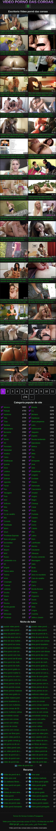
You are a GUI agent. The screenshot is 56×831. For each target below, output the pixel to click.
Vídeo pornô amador (12, 799)
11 (52, 391)
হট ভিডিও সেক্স (35, 821)
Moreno (7, 407)
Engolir (6, 568)
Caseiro (35, 518)
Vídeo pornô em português (13, 785)
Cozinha (35, 614)
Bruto (34, 568)
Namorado (36, 486)
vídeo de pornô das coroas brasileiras (41, 762)
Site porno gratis (38, 792)
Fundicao (7, 617)
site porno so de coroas (13, 744)
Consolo (7, 521)
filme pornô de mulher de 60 (13, 662)
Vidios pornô (9, 796)
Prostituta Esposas (11, 536)
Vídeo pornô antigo (39, 799)
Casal (34, 507)
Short (6, 532)
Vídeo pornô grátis (39, 785)
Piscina (7, 603)
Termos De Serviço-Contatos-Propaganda (28, 816)
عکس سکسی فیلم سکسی (28, 824)
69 (5, 564)
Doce (6, 468)
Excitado (35, 479)
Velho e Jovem (37, 617)
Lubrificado (36, 543)
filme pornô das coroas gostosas (41, 655)
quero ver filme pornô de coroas (13, 733)
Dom (33, 539)
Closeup (35, 503)
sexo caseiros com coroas (41, 737)
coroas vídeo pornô (39, 630)
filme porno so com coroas (13, 676)
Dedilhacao (8, 461)
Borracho (7, 432)
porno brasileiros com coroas (13, 701)
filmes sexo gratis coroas (13, 694)
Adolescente (36, 429)
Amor (6, 578)
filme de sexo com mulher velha (13, 637)
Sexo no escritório (39, 575)
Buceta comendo (38, 557)
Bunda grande (9, 607)
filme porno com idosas (41, 651)
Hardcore (7, 414)
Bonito (6, 439)
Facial (6, 486)
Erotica (34, 571)
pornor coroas (37, 723)
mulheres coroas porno (41, 698)
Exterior (7, 479)
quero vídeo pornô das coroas (13, 737)
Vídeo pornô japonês (40, 796)
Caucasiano (36, 489)
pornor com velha (38, 719)
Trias (6, 422)
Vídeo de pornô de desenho (13, 775)
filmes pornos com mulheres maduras (41, 684)
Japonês (7, 482)
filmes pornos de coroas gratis (41, 687)
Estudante (36, 550)
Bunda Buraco (37, 589)
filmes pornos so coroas (41, 691)
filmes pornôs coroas (12, 687)
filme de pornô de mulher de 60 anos (41, 634)
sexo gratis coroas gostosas (13, 741)
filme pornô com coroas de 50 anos (41, 648)
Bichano (35, 414)
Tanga (34, 521)
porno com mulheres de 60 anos (13, 705)
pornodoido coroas (11, 716)
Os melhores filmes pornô (13, 782)
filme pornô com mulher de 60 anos (13, 655)
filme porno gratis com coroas (41, 666)
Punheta (35, 514)
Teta (5, 418)
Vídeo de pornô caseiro (13, 803)
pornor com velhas (11, 723)
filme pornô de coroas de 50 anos (41, 659)
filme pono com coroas (41, 641)
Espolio (34, 436)
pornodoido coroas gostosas (41, 716)
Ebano (6, 596)
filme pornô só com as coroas (41, 673)
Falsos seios (9, 571)
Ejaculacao (36, 443)
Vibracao (35, 553)
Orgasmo (35, 596)
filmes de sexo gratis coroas (41, 676)
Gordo (34, 600)
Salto (34, 564)
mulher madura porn (12, 698)
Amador (35, 493)
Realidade (8, 525)
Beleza (34, 446)
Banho (34, 582)
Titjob (6, 600)
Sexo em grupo (10, 539)
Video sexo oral (10, 778)
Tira (33, 450)
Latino (34, 536)
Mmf (5, 553)
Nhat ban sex (45, 821)
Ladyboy (7, 589)
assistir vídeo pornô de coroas (41, 627)
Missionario (8, 429)
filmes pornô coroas (39, 680)
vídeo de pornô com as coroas (41, 755)
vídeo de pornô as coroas (13, 755)
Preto (6, 511)
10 (46, 391)
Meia (33, 454)
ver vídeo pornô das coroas (41, 748)
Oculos (6, 593)
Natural (7, 475)
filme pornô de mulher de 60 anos (41, 662)
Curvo (34, 525)
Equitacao (35, 418)
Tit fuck (6, 546)
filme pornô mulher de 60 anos (13, 673)
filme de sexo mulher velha (13, 641)
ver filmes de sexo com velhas (41, 744)
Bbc (5, 518)
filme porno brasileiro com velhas (13, 648)
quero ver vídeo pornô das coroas (41, 733)
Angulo (34, 496)
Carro (34, 585)
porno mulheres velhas (13, 712)
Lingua (34, 610)
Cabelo (34, 528)
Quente (7, 464)
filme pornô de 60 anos (13, 659)
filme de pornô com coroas (13, 634)
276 (25, 397)
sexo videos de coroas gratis (41, 741)
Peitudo (7, 411)
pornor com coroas (11, 719)
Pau (5, 489)
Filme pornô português (40, 807)
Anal (33, 464)
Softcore (7, 503)
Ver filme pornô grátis (40, 782)
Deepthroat (36, 471)
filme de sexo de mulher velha (41, 637)
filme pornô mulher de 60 (41, 669)
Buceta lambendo (38, 439)
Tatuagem (8, 493)
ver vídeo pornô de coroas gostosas (13, 751)
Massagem (36, 560)
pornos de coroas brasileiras (41, 730)
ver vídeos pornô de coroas (41, 751)
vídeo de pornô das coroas (13, 762)
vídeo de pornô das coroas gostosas (27, 765)
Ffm (33, 532)
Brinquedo (36, 461)
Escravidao (8, 543)
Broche (34, 407)
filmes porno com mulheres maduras (13, 680)
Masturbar (8, 450)
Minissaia (7, 614)
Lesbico (7, 471)
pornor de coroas (10, 726)
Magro (34, 500)
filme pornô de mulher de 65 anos (13, 666)
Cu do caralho (9, 514)
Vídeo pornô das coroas (28, 2)
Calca (6, 457)
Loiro (34, 425)
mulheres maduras (39, 778)
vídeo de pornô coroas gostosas (41, 758)
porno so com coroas (40, 712)
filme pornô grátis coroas (13, 669)
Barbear (7, 425)
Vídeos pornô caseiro (40, 803)
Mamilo (34, 546)
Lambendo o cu (10, 560)
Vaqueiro (35, 432)
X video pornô (37, 789)
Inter (5, 500)
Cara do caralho (38, 578)
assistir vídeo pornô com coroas (13, 627)
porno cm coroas (38, 701)
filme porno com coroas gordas (13, 651)
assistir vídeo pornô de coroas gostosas (13, 630)
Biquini (6, 550)
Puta (5, 496)
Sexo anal (35, 775)
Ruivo (34, 511)
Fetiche (34, 593)
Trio (33, 457)
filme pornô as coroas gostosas (13, 644)
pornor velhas (37, 726)
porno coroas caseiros (40, 705)
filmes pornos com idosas (13, 684)
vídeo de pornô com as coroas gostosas (13, 758)
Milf (5, 436)
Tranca (6, 575)
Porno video (42, 824)
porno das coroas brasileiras (41, 708)
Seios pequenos (38, 422)
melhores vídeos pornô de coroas (41, 694)
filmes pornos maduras (13, 691)
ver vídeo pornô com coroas (13, 748)
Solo (33, 468)
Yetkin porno (7, 821)
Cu (33, 411)
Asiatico (7, 454)
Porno (6, 789)
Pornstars (7, 446)
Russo (6, 557)
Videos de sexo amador (13, 792)
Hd (5, 443)
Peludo (34, 482)
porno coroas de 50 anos (13, 708)
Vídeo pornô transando (13, 807)
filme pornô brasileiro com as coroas (41, 644)
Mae (5, 507)
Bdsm (6, 528)
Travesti (7, 585)
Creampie (7, 582)
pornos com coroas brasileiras (13, 730)
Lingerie (35, 475)
